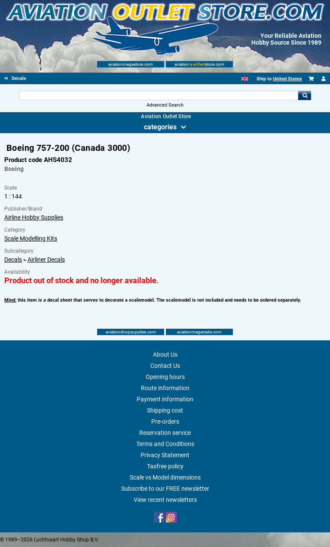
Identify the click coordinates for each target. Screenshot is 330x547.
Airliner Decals (46, 259)
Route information (165, 388)
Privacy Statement (165, 455)
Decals (13, 259)
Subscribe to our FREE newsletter (165, 488)
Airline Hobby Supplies (33, 217)
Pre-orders (165, 421)
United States (287, 79)
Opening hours (165, 376)
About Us (165, 354)
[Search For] (158, 95)
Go (304, 95)
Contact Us (165, 365)
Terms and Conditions (165, 443)
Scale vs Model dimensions (165, 477)
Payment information (165, 399)
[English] (244, 79)
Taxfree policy (165, 466)
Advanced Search (165, 105)
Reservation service (165, 432)
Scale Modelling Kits (30, 238)
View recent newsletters (165, 499)
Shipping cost (165, 410)
